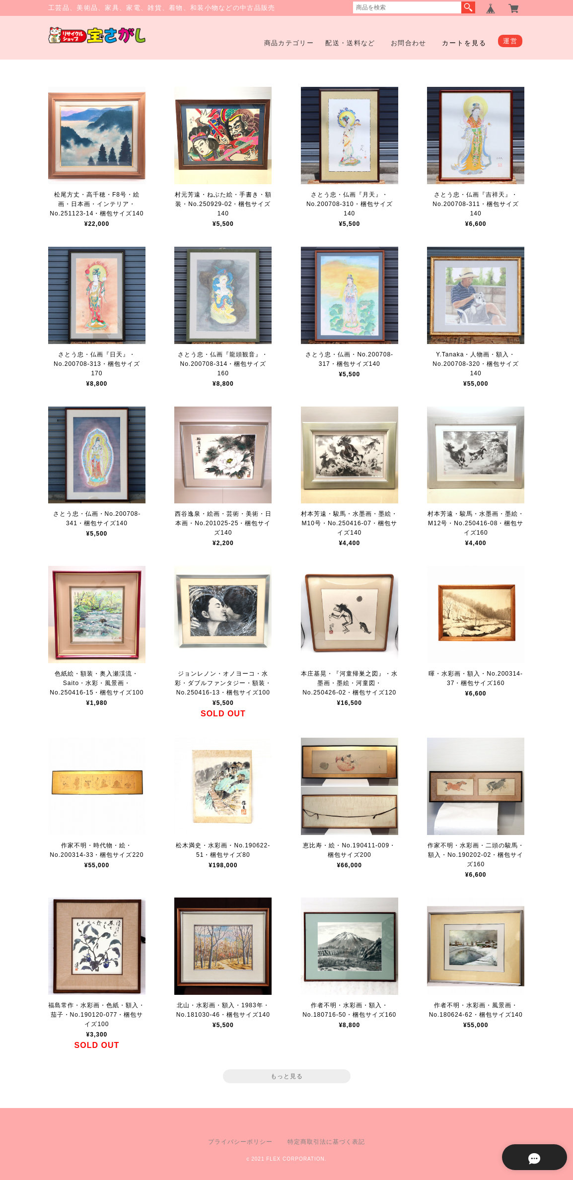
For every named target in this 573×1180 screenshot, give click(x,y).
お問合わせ (409, 43)
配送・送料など (350, 43)
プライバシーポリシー (240, 1141)
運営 (510, 41)
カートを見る (464, 43)
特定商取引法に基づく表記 (326, 1141)
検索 (468, 7)
